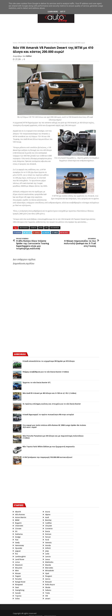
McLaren (18, 568)
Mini (17, 570)
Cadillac (48, 523)
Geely (17, 542)
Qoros (47, 579)
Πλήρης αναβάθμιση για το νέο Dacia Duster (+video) (46, 372)
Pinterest (65, 232)
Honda (47, 545)
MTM (40, 228)
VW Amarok (22, 43)
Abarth (18, 512)
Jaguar (18, 551)
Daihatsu (19, 534)
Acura (47, 512)
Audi (46, 517)
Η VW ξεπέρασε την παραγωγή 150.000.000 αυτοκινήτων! (47, 457)
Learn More (53, 12)
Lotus (17, 562)
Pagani (18, 576)
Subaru (48, 590)
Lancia (47, 556)
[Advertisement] (56, 31)
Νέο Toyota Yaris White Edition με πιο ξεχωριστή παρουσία (49, 447)
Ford (46, 540)
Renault (48, 582)
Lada (47, 554)
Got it (62, 12)
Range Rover (20, 582)
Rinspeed (19, 584)
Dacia (47, 531)
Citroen (18, 528)
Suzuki (18, 593)
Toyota (18, 596)
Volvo (17, 598)
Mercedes (49, 568)
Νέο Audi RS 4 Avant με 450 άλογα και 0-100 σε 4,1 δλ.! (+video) (49, 393)
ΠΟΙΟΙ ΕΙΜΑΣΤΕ (77, 612)
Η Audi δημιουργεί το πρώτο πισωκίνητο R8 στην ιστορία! (48, 415)
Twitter (28, 232)
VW (46, 228)
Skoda (47, 587)
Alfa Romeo (20, 514)
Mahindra (49, 562)
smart (47, 598)
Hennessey (19, 545)
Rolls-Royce (49, 584)
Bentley (48, 520)
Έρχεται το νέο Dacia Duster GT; (37, 383)
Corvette (48, 528)
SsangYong (19, 590)
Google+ (37, 232)
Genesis (48, 542)
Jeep (46, 551)
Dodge (17, 537)
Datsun (48, 534)
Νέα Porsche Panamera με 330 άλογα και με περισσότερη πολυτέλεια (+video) (53, 437)
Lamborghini (20, 556)
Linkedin (46, 232)
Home (15, 43)
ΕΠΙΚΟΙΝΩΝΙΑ (92, 612)
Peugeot (48, 576)
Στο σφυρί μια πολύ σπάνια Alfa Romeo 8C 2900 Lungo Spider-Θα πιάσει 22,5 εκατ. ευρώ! (54, 426)
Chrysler (48, 526)
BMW (17, 520)
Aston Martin (20, 517)
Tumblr (55, 232)
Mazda (47, 565)
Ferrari (47, 537)
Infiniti (47, 548)
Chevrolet (19, 526)
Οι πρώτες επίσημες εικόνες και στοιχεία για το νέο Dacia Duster (52, 404)
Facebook (18, 232)
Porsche (18, 579)
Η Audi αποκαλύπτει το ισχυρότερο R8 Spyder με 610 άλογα (49, 361)
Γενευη (33, 228)
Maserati (19, 565)
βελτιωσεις (24, 228)
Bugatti (18, 523)
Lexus (47, 559)
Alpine (47, 514)
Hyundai (18, 548)
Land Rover (19, 559)
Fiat (16, 540)
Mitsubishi (49, 570)
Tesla (47, 593)
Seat (17, 587)
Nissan (18, 573)
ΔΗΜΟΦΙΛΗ (20, 354)
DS (16, 531)
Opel (47, 573)
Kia (16, 554)
